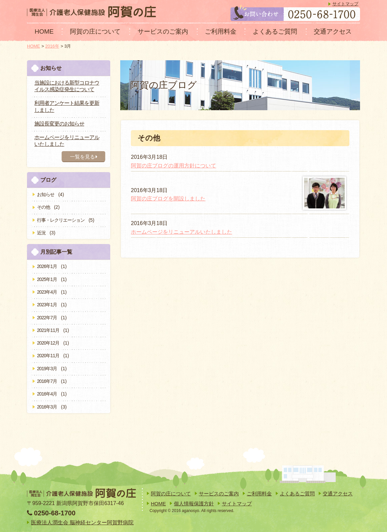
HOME (44, 31)
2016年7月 (47, 381)
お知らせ (45, 194)
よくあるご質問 (275, 31)
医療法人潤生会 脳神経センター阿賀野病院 (82, 522)
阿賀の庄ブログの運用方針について (173, 165)
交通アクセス (333, 31)
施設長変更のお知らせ (59, 124)
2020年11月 (48, 355)
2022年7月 (47, 317)
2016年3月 (47, 406)
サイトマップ (345, 3)
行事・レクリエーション (61, 220)
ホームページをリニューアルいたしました (181, 232)
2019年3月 (47, 368)
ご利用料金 (220, 31)
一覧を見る (83, 156)
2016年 (52, 46)
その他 (43, 207)
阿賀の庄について (95, 31)
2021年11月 (48, 330)
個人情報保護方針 (194, 503)
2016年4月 (47, 394)
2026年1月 (47, 266)
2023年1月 (47, 304)
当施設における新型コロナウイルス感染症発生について (66, 86)
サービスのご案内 (163, 31)
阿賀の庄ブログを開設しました (168, 198)
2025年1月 (47, 279)
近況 (41, 232)
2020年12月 (48, 343)
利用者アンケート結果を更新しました (66, 106)
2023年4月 (47, 292)
